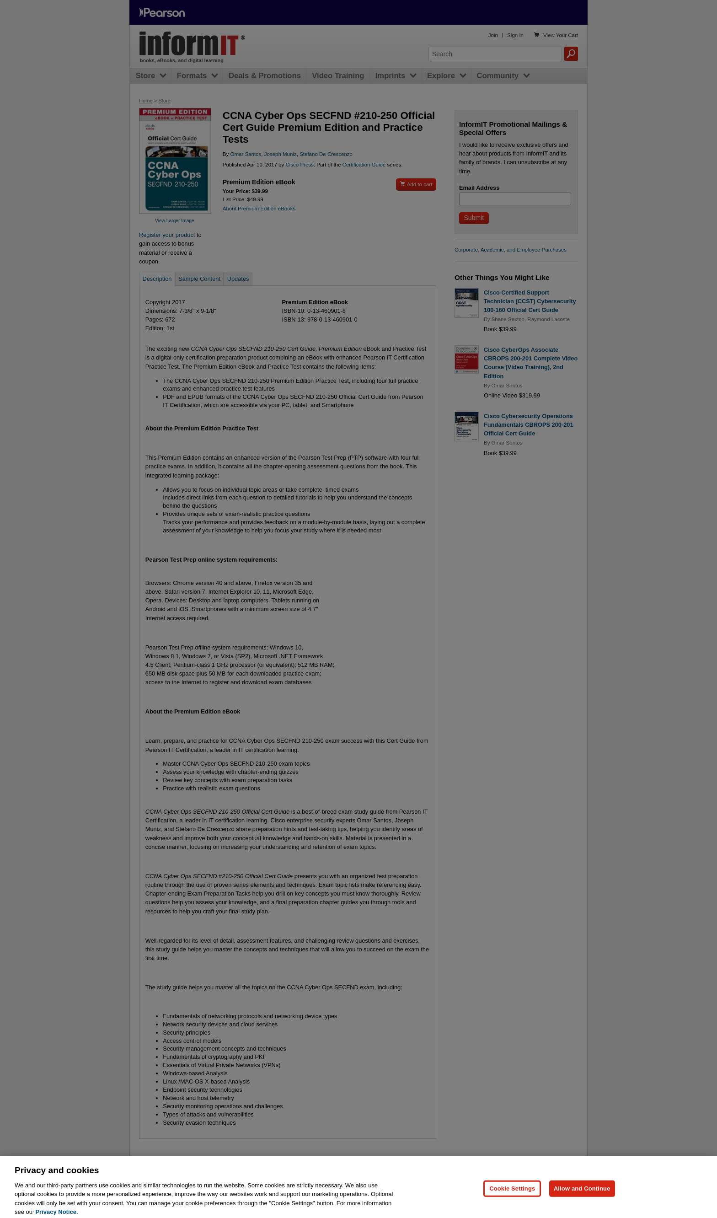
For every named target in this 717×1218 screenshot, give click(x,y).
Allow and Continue (582, 1198)
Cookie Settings (512, 1198)
